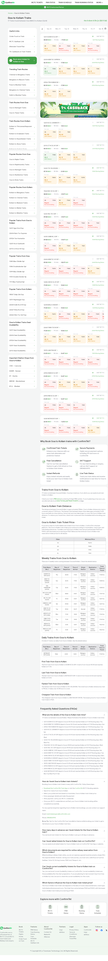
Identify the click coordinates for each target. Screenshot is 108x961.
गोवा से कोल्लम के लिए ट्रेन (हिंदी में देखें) (95, 21)
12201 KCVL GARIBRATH (53, 123)
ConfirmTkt (79, 788)
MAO (49, 40)
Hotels (21, 936)
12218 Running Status (98, 308)
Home (10, 13)
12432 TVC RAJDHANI (52, 168)
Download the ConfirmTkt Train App (55, 788)
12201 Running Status (98, 126)
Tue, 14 (67, 29)
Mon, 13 (57, 29)
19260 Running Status (98, 194)
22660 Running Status (98, 330)
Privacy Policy (74, 930)
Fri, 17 (93, 29)
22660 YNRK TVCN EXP (52, 327)
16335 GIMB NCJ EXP (51, 237)
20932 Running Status (98, 376)
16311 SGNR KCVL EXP (52, 37)
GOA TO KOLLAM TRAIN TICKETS (67, 501)
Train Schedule (64, 2)
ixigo (61, 930)
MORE (99, 2)
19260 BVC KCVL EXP (51, 191)
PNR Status (50, 2)
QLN (66, 40)
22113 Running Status (98, 148)
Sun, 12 (49, 29)
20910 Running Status (98, 399)
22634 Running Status (98, 62)
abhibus (62, 932)
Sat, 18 (101, 29)
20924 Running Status (98, 85)
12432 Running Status (98, 171)
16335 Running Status (98, 239)
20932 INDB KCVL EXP (52, 373)
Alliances (47, 937)
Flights (21, 934)
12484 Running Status (98, 285)
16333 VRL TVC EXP (51, 214)
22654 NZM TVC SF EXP (52, 259)
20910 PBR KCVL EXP (51, 396)
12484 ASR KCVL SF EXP (52, 282)
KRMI (49, 262)
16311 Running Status (98, 40)
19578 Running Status (98, 353)
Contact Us (47, 932)
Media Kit (47, 934)
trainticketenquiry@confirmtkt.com (58, 814)
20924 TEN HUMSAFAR (52, 82)
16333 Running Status (98, 216)
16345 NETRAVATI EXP (52, 419)
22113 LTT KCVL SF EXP (52, 146)
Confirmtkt (87, 930)
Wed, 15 (75, 29)
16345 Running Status (98, 421)
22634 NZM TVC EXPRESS (53, 59)
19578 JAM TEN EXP (51, 350)
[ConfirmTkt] (6, 929)
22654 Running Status (98, 262)
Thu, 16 (84, 29)
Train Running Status (84, 2)
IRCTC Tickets (37, 2)
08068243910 (51, 817)
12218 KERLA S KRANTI (52, 305)
